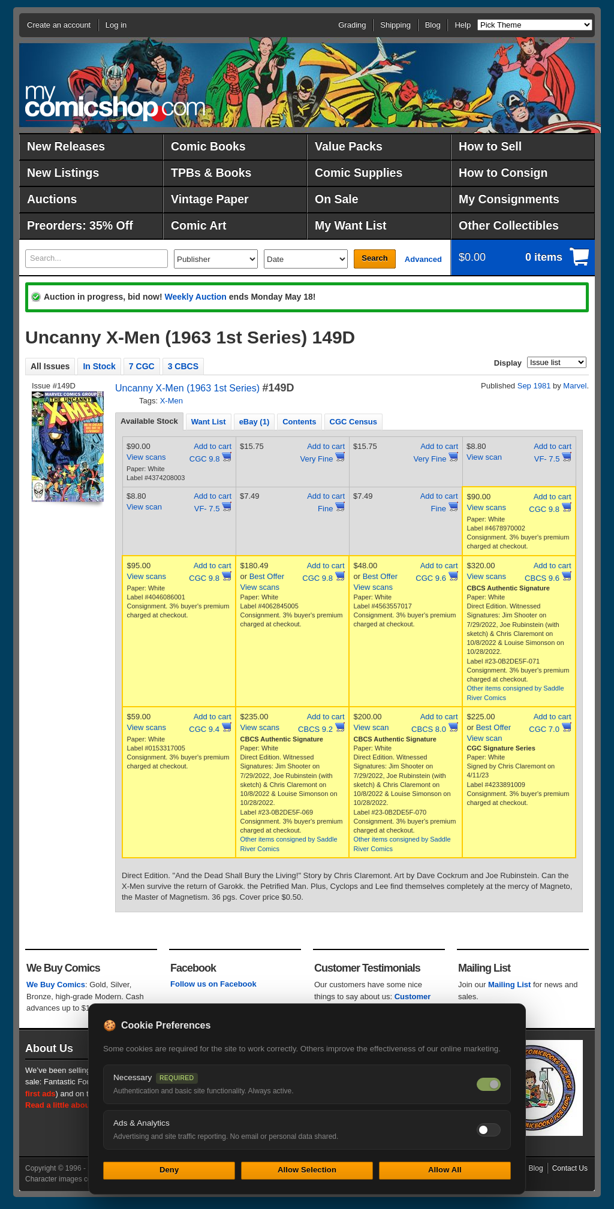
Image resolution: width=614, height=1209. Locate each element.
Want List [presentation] (208, 421)
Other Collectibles (509, 225)
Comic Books (208, 146)
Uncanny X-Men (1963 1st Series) (187, 388)
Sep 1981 (534, 385)
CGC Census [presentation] (353, 421)
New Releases (66, 146)
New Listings (63, 172)
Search (374, 258)
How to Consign (503, 172)
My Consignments (509, 199)
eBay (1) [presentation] (254, 421)
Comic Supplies (358, 172)
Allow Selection (307, 1169)
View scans (146, 457)
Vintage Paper (210, 199)
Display (508, 362)
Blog (433, 24)
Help (463, 24)
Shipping (395, 24)
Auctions (52, 199)
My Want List (351, 225)
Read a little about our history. (81, 1105)
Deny (169, 1169)
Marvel (574, 385)
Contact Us (570, 1168)
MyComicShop (115, 103)
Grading (352, 24)
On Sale (337, 199)
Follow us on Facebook (213, 983)
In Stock (99, 366)
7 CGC (142, 366)
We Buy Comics (55, 984)
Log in (116, 24)
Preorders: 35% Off (80, 225)
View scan (484, 457)
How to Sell (490, 146)
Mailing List (509, 984)
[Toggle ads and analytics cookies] (489, 1129)
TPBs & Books (211, 172)
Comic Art (198, 225)
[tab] (149, 421)
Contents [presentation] (299, 421)
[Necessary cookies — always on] (489, 1084)
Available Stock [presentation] (149, 421)
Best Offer (266, 576)
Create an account (59, 24)
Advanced (423, 259)
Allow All (445, 1169)
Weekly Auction (195, 297)
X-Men (171, 400)
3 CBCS (183, 366)
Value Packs (349, 146)
